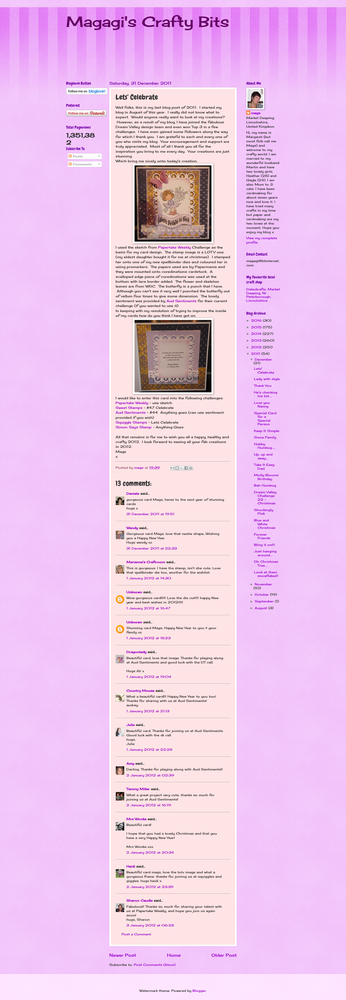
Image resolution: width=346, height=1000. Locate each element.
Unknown (134, 592)
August (261, 608)
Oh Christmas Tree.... (266, 563)
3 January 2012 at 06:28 (150, 925)
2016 (257, 320)
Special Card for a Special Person (265, 418)
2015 (257, 327)
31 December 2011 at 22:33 (151, 548)
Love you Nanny (262, 404)
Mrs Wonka (136, 819)
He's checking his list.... (265, 394)
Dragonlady (136, 652)
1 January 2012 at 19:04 (148, 677)
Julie (130, 725)
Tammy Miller (138, 789)
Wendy (132, 528)
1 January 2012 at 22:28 (149, 749)
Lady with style (267, 379)
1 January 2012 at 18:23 (148, 638)
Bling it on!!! (264, 545)
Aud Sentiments (182, 301)
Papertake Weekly (174, 247)
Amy (130, 763)
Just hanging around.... (265, 553)
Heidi (130, 866)
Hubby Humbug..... (265, 446)
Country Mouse (140, 691)
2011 (256, 354)
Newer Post (122, 955)
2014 (257, 334)
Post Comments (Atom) (154, 965)
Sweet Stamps (129, 408)
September (265, 601)
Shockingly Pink (263, 511)
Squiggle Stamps (131, 422)
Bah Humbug (265, 485)
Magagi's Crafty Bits (147, 21)
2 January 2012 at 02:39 (150, 775)
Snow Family (265, 437)
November (263, 584)
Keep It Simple (266, 431)
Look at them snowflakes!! (266, 574)
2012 (257, 347)
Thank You (263, 386)
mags (255, 113)
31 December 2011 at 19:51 (150, 514)
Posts (76, 156)
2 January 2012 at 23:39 (149, 887)
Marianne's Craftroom (145, 562)
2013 (257, 340)
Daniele (132, 493)
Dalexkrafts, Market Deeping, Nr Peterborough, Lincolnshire (263, 294)
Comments (80, 164)
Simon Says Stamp (134, 427)
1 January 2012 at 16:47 (148, 608)
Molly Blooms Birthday (266, 477)
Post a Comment (136, 934)
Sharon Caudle (139, 900)
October (262, 594)
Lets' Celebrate (264, 370)
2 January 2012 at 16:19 (148, 805)
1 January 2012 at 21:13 (147, 711)
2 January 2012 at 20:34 (150, 852)
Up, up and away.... (263, 456)
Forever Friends (262, 536)
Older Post (224, 955)
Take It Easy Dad (264, 466)
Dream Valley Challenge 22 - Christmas (265, 497)
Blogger (199, 991)
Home (174, 955)
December (263, 359)
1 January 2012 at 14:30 (148, 578)
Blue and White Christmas (264, 524)
